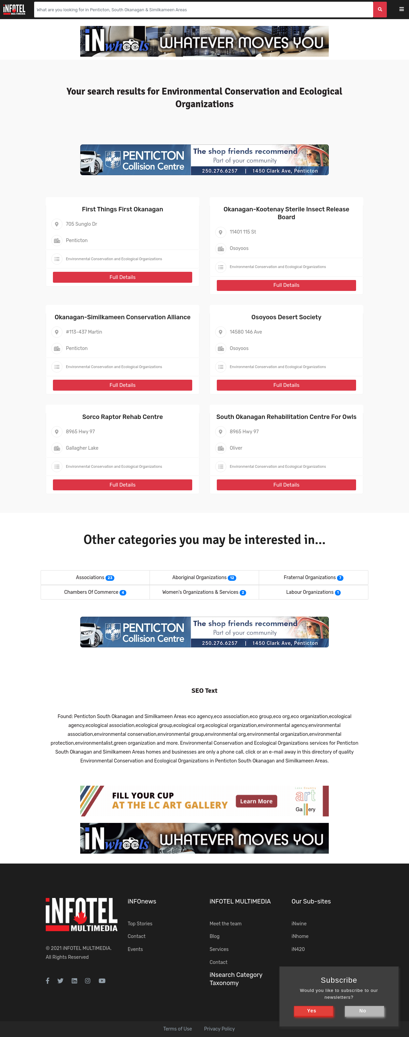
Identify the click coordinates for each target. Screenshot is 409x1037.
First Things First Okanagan (122, 209)
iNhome (300, 936)
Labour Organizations (310, 592)
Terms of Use (177, 1029)
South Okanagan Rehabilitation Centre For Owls (286, 417)
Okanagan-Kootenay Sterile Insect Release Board (286, 213)
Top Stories (140, 924)
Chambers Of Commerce (91, 592)
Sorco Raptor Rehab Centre (122, 417)
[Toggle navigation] (406, 10)
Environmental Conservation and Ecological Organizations (114, 259)
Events (135, 949)
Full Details (123, 277)
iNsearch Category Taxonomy (236, 978)
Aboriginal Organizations (199, 577)
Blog (215, 936)
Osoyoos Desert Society (286, 317)
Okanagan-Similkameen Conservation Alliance (123, 317)
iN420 (298, 949)
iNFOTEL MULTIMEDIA (87, 948)
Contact (136, 936)
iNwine (299, 924)
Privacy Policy (219, 1029)
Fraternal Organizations (310, 577)
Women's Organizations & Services (201, 592)
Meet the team (226, 924)
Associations (90, 577)
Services (219, 949)
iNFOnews (142, 901)
